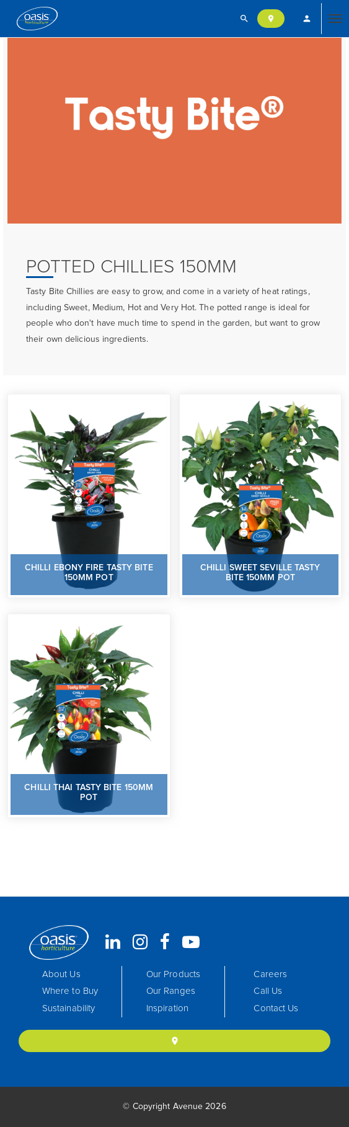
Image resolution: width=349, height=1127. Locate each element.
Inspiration (167, 1008)
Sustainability (68, 1008)
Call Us (268, 991)
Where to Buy (70, 991)
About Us (61, 974)
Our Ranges (170, 991)
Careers (270, 974)
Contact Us (276, 1008)
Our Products (173, 974)
